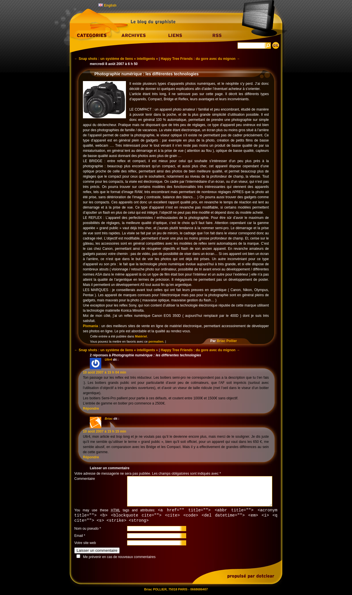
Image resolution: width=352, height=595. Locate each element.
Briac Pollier (227, 341)
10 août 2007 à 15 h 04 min (104, 372)
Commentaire (84, 479)
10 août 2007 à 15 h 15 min (104, 431)
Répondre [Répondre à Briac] (91, 457)
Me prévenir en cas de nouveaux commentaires (119, 558)
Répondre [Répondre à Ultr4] (91, 409)
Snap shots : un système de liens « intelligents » (116, 59)
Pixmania (90, 326)
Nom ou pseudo (86, 529)
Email (78, 537)
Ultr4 (108, 359)
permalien (156, 341)
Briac (109, 418)
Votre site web (85, 544)
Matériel (141, 336)
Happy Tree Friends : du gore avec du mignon (200, 59)
